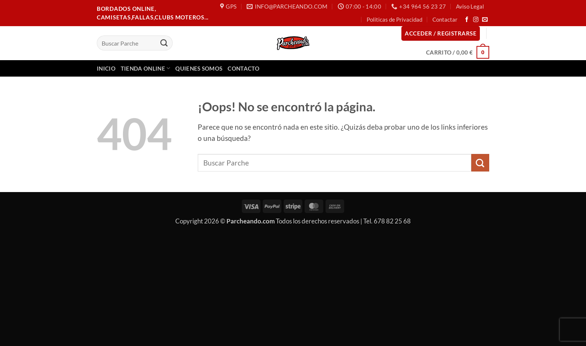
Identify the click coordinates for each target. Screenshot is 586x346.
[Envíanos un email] (485, 20)
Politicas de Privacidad (394, 19)
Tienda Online (145, 68)
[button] (440, 33)
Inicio (106, 68)
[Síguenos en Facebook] (467, 20)
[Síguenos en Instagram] (476, 20)
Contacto (243, 68)
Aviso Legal (470, 6)
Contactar (444, 19)
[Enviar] (164, 42)
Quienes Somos (198, 68)
